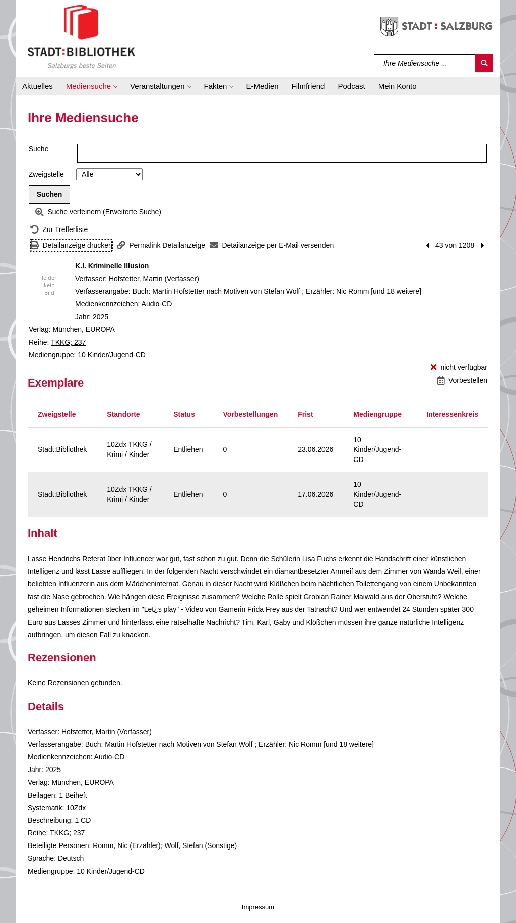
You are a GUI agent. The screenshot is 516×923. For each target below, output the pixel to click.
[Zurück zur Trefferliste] (59, 229)
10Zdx (76, 808)
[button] (91, 86)
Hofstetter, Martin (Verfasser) (154, 279)
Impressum (258, 907)
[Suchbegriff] (425, 63)
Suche (39, 149)
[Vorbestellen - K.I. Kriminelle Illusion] (462, 380)
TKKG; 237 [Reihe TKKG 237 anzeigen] (68, 342)
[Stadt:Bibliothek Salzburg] (81, 37)
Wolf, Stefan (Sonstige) (201, 845)
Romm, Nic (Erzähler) (127, 845)
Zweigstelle (46, 174)
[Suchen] (484, 63)
